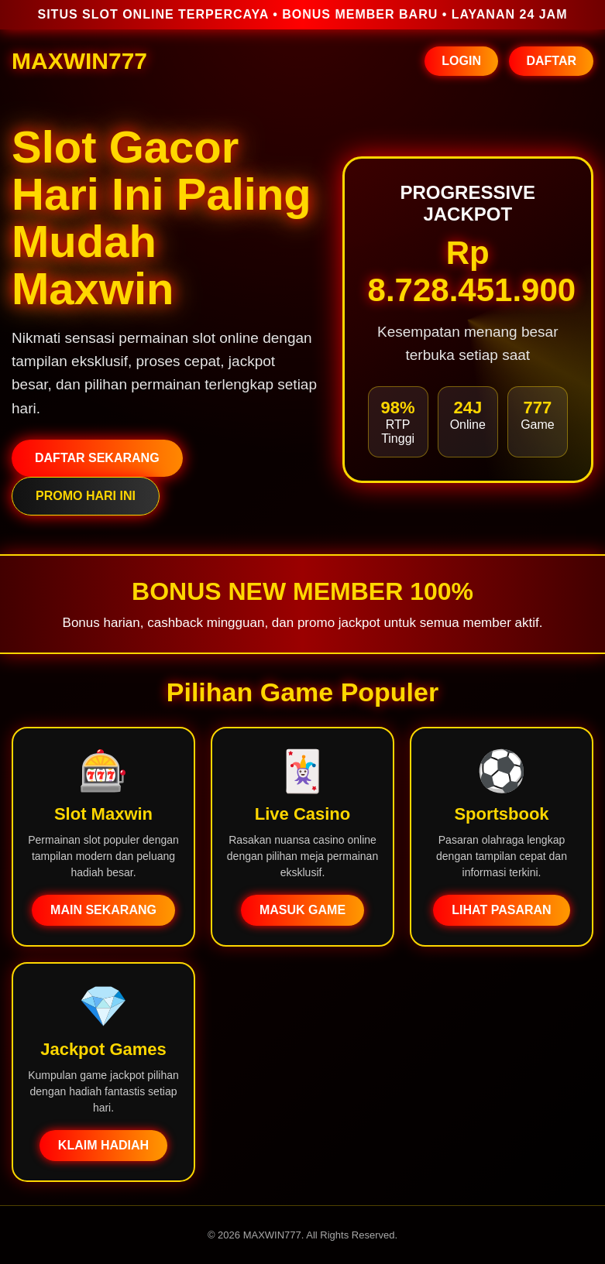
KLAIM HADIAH (103, 1145)
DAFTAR (551, 60)
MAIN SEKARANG (103, 909)
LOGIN (461, 60)
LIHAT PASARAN (501, 909)
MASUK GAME (302, 909)
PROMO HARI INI (86, 495)
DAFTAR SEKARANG (97, 457)
